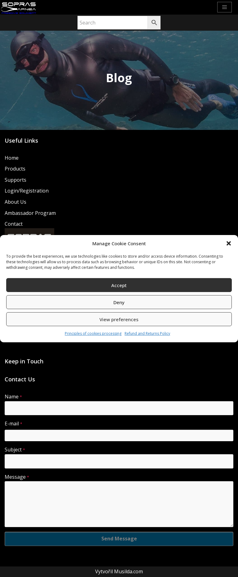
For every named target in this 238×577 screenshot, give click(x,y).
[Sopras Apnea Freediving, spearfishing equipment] (18, 7)
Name (13, 396)
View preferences (119, 319)
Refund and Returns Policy (147, 333)
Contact (14, 223)
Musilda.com (128, 571)
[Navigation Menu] (224, 7)
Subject (15, 449)
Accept (119, 285)
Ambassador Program (30, 213)
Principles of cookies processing (93, 333)
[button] (229, 243)
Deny (119, 302)
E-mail (13, 423)
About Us (15, 201)
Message (17, 476)
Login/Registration (27, 190)
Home (12, 157)
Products (15, 168)
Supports (15, 179)
